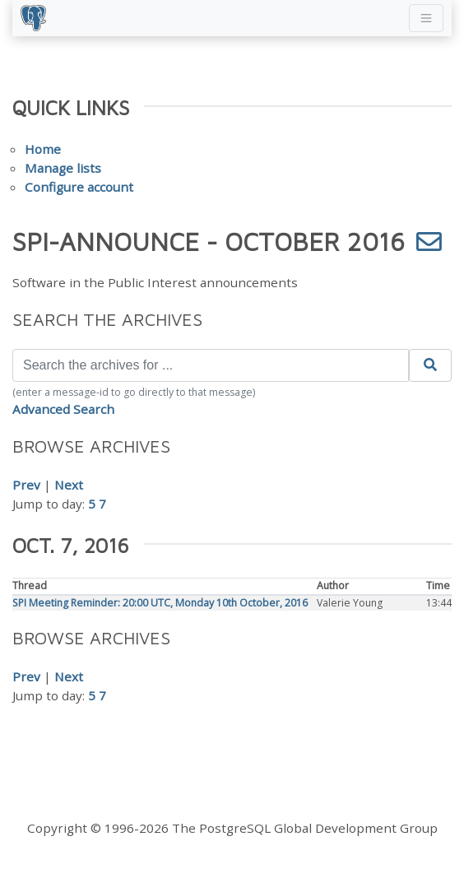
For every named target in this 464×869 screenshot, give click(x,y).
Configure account (79, 187)
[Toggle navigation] (426, 18)
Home (43, 149)
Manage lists (63, 168)
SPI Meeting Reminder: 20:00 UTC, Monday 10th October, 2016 (160, 603)
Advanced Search (63, 409)
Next (68, 484)
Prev (26, 484)
